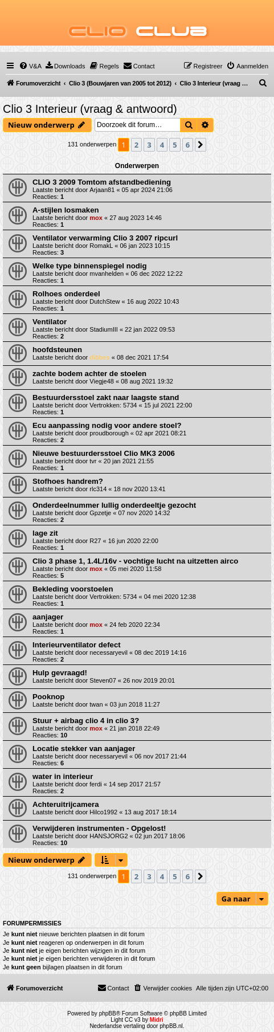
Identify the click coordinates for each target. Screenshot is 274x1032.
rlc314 (98, 489)
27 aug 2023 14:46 (135, 217)
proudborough (109, 433)
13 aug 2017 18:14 (150, 812)
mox (96, 217)
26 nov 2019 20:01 (149, 680)
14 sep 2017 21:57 (135, 784)
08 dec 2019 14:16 (160, 652)
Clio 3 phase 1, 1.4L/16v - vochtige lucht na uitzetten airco (135, 561)
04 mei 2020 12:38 (170, 596)
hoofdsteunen (57, 349)
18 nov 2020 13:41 (140, 489)
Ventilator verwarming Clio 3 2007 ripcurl (105, 238)
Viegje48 (101, 381)
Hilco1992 (103, 812)
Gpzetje (100, 512)
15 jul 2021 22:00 (168, 405)
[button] (200, 145)
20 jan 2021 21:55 (129, 461)
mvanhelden (106, 273)
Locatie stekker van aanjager (83, 748)
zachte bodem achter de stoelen (89, 373)
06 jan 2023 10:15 (145, 245)
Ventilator (49, 321)
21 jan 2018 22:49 (134, 728)
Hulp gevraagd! (59, 672)
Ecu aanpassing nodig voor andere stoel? (107, 425)
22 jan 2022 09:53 (150, 329)
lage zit (45, 533)
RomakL (101, 245)
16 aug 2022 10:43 (153, 301)
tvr (92, 461)
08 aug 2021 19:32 (147, 381)
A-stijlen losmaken (65, 210)
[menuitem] (30, 66)
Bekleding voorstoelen (72, 589)
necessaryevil (108, 652)
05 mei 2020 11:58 (135, 568)
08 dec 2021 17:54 (143, 357)
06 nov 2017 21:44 (160, 756)
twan (96, 704)
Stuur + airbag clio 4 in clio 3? (85, 720)
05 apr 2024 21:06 (147, 189)
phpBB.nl (171, 1026)
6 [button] (188, 145)
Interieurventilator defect (76, 645)
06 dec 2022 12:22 (156, 273)
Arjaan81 (101, 189)
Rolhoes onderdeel (66, 293)
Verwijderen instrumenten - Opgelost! (99, 828)
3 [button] (149, 145)
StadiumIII (103, 329)
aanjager (47, 617)
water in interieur (62, 776)
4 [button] (162, 145)
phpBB (107, 1013)
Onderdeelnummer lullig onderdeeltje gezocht (114, 505)
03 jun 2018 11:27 (135, 704)
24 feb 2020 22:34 (134, 624)
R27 (95, 540)
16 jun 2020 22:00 (133, 540)
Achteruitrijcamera (65, 804)
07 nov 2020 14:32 (144, 512)
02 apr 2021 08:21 (161, 433)
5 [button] (175, 145)
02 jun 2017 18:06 (160, 836)
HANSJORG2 (108, 836)
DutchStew (104, 301)
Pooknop (48, 696)
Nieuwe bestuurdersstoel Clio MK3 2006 (103, 453)
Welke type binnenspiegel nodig (89, 266)
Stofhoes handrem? (67, 481)
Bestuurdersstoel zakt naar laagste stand (105, 397)
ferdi (95, 784)
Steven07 (102, 680)
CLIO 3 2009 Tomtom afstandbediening (101, 182)
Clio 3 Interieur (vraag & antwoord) (90, 109)
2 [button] (136, 145)
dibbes (99, 357)
